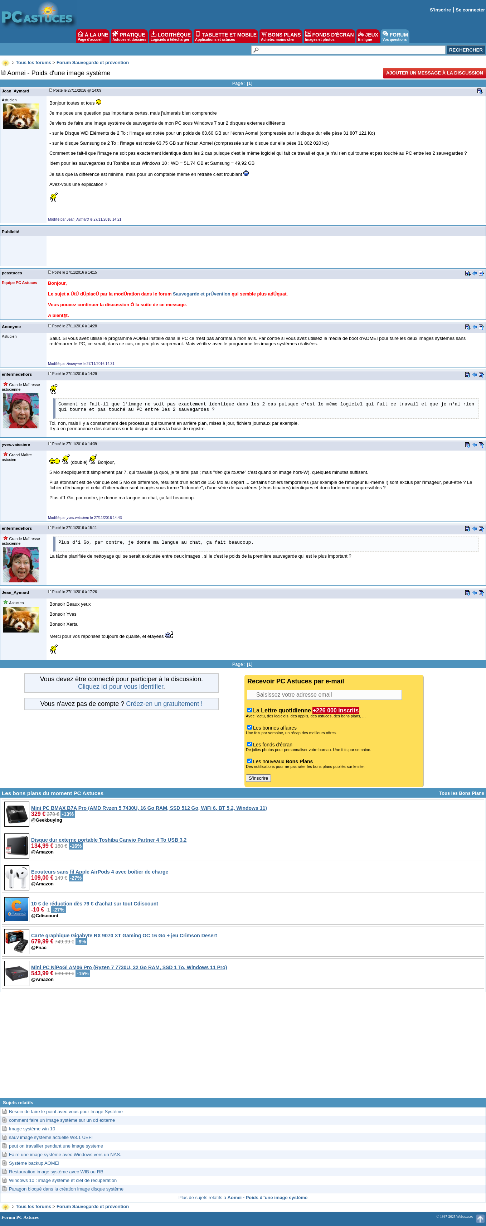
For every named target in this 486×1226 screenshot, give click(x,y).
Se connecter (470, 10)
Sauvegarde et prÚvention (201, 294)
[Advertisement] (243, 1047)
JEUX (368, 36)
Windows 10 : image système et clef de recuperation (63, 1180)
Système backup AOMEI (34, 1163)
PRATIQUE (129, 36)
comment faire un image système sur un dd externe (62, 1120)
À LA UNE (93, 36)
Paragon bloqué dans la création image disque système (66, 1189)
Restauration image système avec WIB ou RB (56, 1171)
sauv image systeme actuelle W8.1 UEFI (51, 1137)
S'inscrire (440, 10)
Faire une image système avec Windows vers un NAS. (65, 1154)
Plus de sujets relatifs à (243, 1197)
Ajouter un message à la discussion (434, 73)
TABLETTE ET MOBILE (226, 36)
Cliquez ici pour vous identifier (120, 686)
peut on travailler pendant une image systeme (56, 1146)
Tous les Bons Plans (461, 793)
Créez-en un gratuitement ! (164, 703)
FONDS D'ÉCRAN (329, 36)
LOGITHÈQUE (171, 36)
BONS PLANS (281, 36)
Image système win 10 (32, 1128)
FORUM (395, 36)
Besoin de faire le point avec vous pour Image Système (66, 1111)
